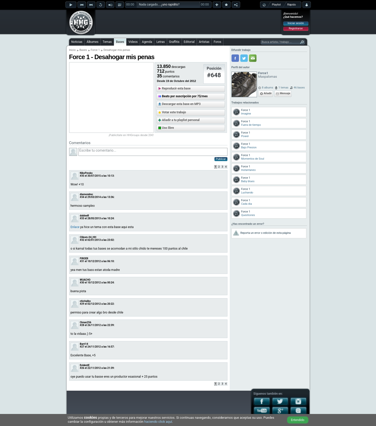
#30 (82, 282)
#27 (82, 346)
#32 (82, 240)
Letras (160, 42)
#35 (82, 175)
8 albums (267, 87)
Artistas (204, 42)
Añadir (268, 93)
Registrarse (296, 28)
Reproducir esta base (176, 88)
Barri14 (84, 344)
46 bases (299, 87)
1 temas (284, 87)
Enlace (75, 227)
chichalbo (85, 301)
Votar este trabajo (174, 112)
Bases (120, 42)
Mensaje (285, 93)
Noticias (76, 42)
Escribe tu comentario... (152, 152)
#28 (82, 325)
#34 (82, 197)
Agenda (147, 42)
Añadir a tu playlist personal (181, 120)
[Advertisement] (188, 22)
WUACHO (85, 279)
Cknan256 (85, 322)
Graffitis (174, 42)
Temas (107, 42)
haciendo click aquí (158, 421)
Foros (217, 42)
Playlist (276, 4)
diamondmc (86, 194)
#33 (82, 218)
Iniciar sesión (296, 23)
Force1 (263, 73)
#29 (82, 303)
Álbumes (92, 42)
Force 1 (95, 50)
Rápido (291, 4)
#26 (82, 368)
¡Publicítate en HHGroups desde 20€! (131, 135)
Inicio (72, 50)
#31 (82, 261)
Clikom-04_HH (88, 237)
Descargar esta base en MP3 (181, 104)
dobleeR (84, 215)
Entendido (297, 420)
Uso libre (168, 128)
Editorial (189, 42)
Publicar (221, 159)
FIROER (84, 258)
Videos (133, 42)
